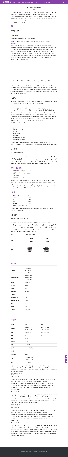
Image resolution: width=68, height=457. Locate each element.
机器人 (20, 2)
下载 (45, 2)
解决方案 (33, 2)
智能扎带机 (28, 2)
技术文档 (38, 2)
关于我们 (48, 2)
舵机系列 (15, 2)
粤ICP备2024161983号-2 (26, 455)
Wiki (42, 2)
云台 (23, 2)
